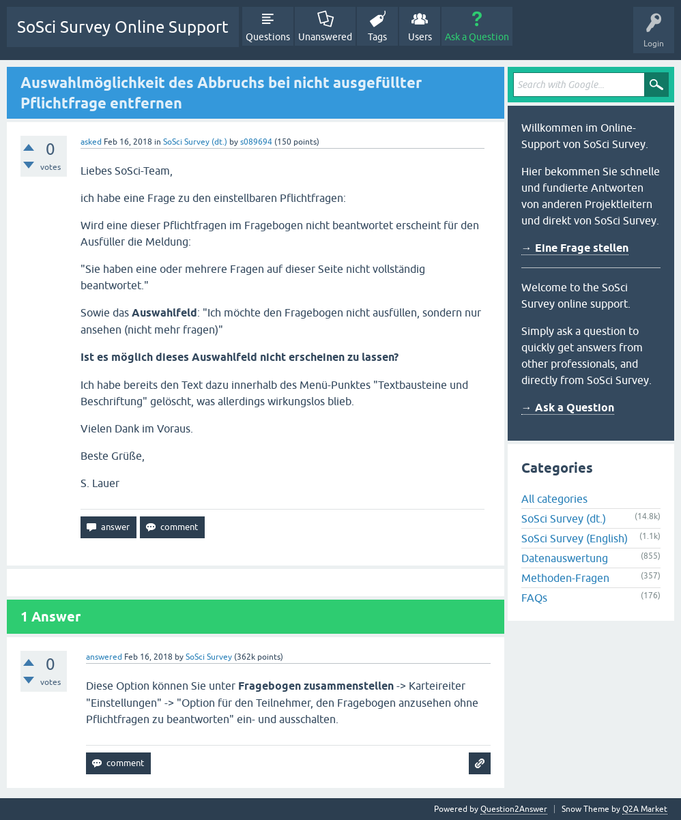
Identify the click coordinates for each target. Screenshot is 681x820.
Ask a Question (477, 36)
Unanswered (325, 36)
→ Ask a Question (567, 407)
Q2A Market (644, 809)
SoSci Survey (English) (574, 538)
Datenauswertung (564, 558)
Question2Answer (513, 809)
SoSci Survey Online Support (123, 27)
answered (104, 657)
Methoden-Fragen (565, 578)
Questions (268, 36)
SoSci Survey (209, 657)
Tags (377, 36)
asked (91, 142)
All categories (554, 499)
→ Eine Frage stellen (574, 247)
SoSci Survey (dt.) (195, 142)
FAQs (534, 597)
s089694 (256, 142)
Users (420, 36)
